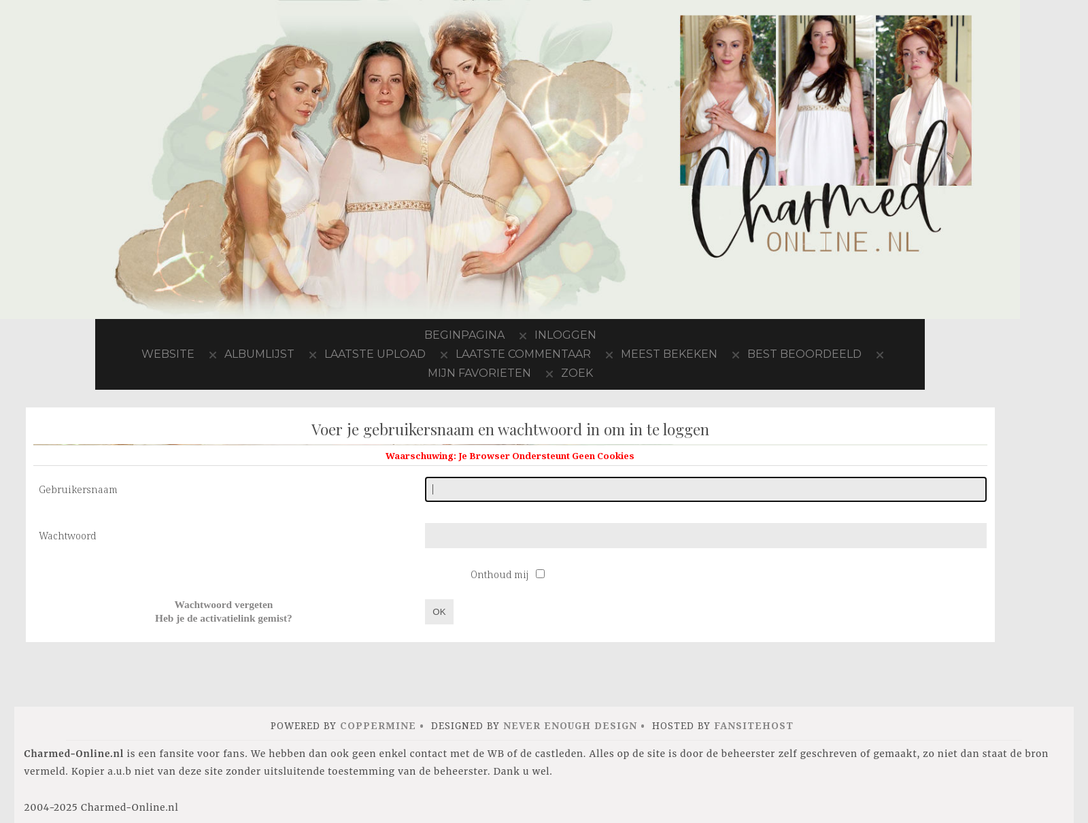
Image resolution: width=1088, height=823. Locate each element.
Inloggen (565, 335)
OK (438, 612)
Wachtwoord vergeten (223, 604)
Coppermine (378, 725)
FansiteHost (754, 725)
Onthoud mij (501, 574)
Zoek (577, 373)
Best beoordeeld (804, 354)
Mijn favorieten (479, 373)
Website (167, 354)
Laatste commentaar (523, 354)
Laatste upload (375, 354)
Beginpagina (464, 335)
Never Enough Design (570, 725)
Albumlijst (259, 354)
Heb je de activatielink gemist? (223, 618)
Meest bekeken (669, 354)
